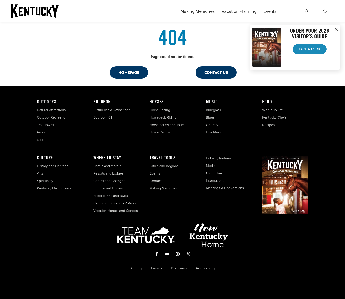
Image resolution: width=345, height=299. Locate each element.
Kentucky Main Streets (54, 188)
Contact (156, 180)
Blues (210, 117)
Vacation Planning (239, 11)
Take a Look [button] (309, 49)
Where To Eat (272, 109)
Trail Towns (45, 124)
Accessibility (205, 268)
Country (212, 124)
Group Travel (216, 173)
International (215, 180)
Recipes (268, 124)
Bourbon (102, 102)
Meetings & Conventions (225, 188)
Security (136, 268)
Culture (45, 158)
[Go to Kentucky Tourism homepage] (35, 11)
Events (270, 11)
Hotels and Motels (107, 165)
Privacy (156, 268)
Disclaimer (179, 268)
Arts (40, 173)
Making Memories (197, 11)
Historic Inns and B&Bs (110, 195)
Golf (40, 139)
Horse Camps (160, 132)
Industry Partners (219, 158)
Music (212, 102)
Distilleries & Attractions (111, 109)
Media (210, 165)
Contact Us (216, 72)
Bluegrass (213, 109)
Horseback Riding (163, 117)
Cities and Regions (164, 165)
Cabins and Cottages (109, 180)
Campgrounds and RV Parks (114, 203)
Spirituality (45, 180)
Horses (157, 102)
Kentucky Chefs (274, 117)
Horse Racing (160, 109)
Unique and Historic (108, 188)
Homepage (129, 72)
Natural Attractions (51, 109)
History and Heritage (53, 165)
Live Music (214, 132)
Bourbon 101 (102, 117)
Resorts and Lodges (108, 173)
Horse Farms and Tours (167, 124)
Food (267, 102)
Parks (41, 132)
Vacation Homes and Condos (115, 210)
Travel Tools (163, 158)
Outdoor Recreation (52, 117)
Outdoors (46, 102)
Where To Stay (107, 158)
